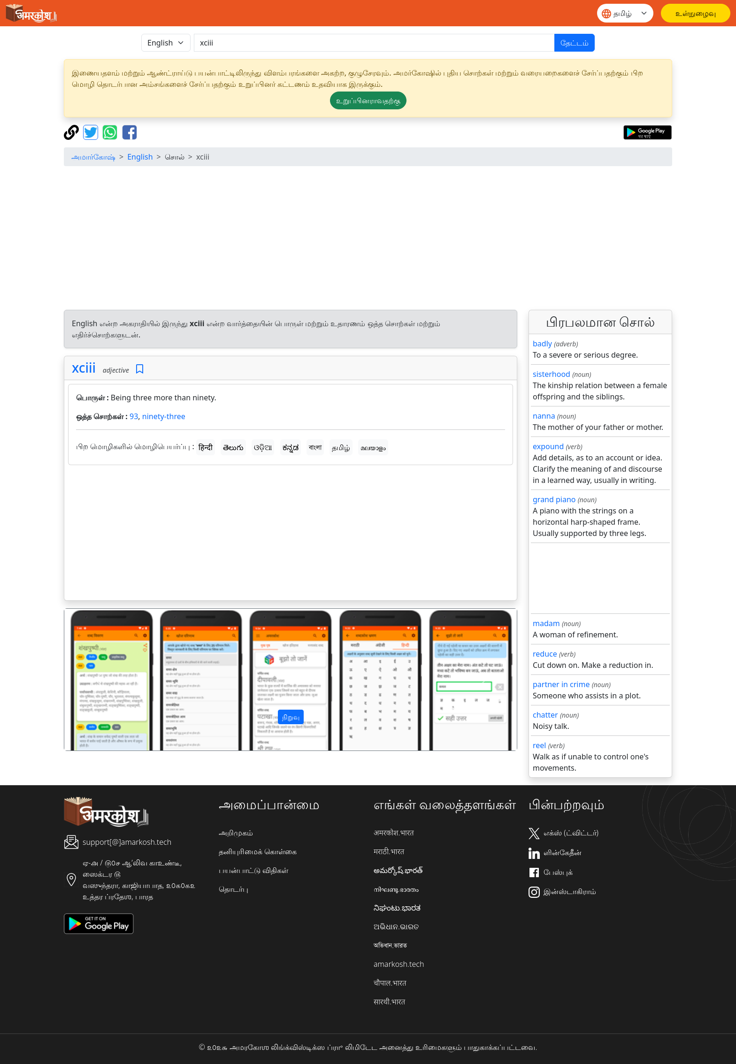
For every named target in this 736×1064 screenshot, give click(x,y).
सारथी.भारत (389, 1001)
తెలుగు (233, 447)
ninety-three (163, 416)
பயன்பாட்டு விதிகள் (253, 870)
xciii (84, 367)
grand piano (554, 499)
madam (546, 623)
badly (542, 343)
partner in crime (561, 684)
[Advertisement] (368, 239)
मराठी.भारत (389, 851)
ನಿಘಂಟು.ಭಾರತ (397, 908)
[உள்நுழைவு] (695, 13)
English (140, 157)
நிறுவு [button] (290, 716)
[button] (98, 679)
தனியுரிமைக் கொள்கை (258, 851)
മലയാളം (373, 447)
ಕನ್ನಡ (291, 447)
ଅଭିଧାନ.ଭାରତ (396, 926)
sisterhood (551, 374)
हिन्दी (206, 447)
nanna (544, 416)
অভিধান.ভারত (390, 945)
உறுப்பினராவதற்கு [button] (368, 100)
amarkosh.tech (399, 964)
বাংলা (315, 447)
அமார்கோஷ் (93, 157)
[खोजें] (374, 43)
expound (548, 446)
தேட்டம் (574, 43)
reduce (545, 654)
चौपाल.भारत (390, 983)
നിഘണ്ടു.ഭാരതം (396, 889)
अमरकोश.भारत (394, 832)
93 (134, 416)
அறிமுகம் (236, 832)
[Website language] (625, 13)
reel (539, 745)
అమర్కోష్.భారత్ (398, 870)
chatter (545, 715)
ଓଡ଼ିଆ (263, 447)
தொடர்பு (233, 889)
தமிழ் (341, 447)
